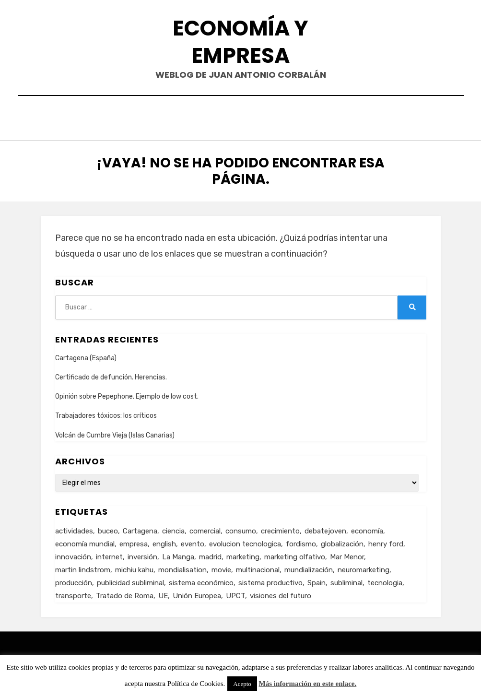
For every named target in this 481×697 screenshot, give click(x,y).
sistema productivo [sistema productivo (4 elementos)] (270, 580)
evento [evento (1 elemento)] (192, 541)
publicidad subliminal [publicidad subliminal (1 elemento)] (130, 580)
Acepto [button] (242, 683)
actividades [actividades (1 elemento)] (74, 528)
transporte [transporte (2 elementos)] (73, 593)
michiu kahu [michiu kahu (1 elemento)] (134, 567)
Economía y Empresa (240, 41)
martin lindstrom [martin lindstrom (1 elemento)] (82, 567)
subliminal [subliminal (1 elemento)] (346, 580)
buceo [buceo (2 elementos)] (108, 528)
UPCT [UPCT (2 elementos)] (235, 593)
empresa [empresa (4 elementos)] (133, 541)
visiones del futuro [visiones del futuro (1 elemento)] (280, 593)
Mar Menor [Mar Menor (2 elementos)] (347, 554)
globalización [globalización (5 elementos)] (342, 541)
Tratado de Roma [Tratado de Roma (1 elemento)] (124, 593)
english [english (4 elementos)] (164, 541)
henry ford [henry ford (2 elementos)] (385, 541)
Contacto (197, 117)
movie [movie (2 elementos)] (221, 567)
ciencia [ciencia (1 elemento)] (173, 528)
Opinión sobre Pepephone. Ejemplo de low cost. (127, 394)
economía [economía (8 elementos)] (367, 528)
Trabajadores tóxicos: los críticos (106, 413)
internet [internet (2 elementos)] (109, 554)
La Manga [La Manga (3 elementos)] (178, 554)
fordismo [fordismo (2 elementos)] (301, 541)
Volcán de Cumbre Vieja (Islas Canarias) (115, 432)
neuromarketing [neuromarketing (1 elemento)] (363, 567)
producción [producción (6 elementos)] (73, 580)
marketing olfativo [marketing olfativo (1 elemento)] (294, 554)
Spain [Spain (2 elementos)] (316, 580)
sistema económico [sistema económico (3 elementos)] (201, 580)
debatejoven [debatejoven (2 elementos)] (325, 528)
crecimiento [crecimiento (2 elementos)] (280, 528)
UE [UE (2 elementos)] (163, 593)
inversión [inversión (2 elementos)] (142, 554)
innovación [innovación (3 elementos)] (73, 554)
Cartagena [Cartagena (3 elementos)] (140, 528)
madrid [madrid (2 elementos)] (210, 554)
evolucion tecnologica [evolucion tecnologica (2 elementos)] (245, 541)
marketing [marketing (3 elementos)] (242, 554)
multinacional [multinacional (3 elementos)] (258, 567)
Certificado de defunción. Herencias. (111, 375)
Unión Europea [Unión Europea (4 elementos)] (197, 593)
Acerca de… (321, 117)
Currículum (258, 117)
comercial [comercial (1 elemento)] (205, 528)
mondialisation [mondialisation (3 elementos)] (182, 567)
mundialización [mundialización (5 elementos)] (308, 567)
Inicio (148, 117)
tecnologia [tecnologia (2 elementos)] (384, 580)
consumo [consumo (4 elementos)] (240, 528)
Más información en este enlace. (308, 683)
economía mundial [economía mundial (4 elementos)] (85, 541)
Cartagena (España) (86, 356)
